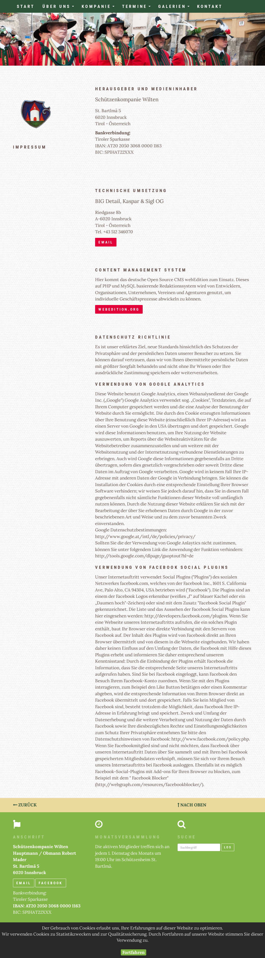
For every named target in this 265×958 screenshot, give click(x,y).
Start (26, 6)
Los (228, 847)
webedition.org (118, 309)
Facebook (51, 883)
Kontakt (210, 6)
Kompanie (100, 8)
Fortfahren (133, 952)
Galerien (175, 8)
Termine (138, 8)
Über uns (60, 8)
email (105, 242)
